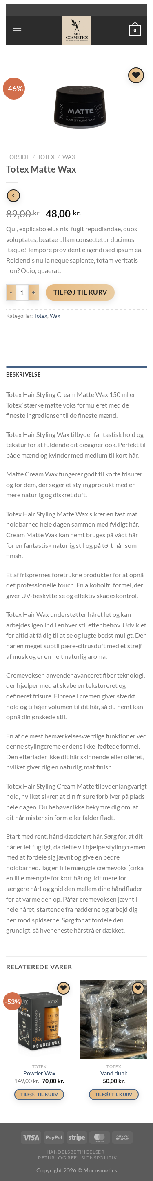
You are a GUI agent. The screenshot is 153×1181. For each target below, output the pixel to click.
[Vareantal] (22, 292)
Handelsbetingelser (76, 1152)
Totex (46, 157)
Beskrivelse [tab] (23, 374)
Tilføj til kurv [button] (39, 1094)
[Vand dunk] (113, 1019)
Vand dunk (113, 1073)
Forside (18, 157)
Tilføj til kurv (80, 292)
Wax (68, 157)
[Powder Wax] (39, 1019)
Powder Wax (39, 1073)
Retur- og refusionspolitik (77, 1157)
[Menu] (17, 30)
